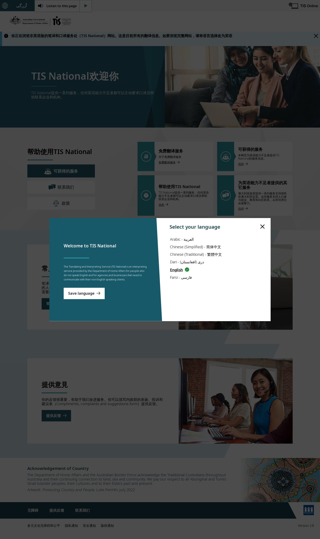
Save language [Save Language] (81, 303)
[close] (262, 216)
